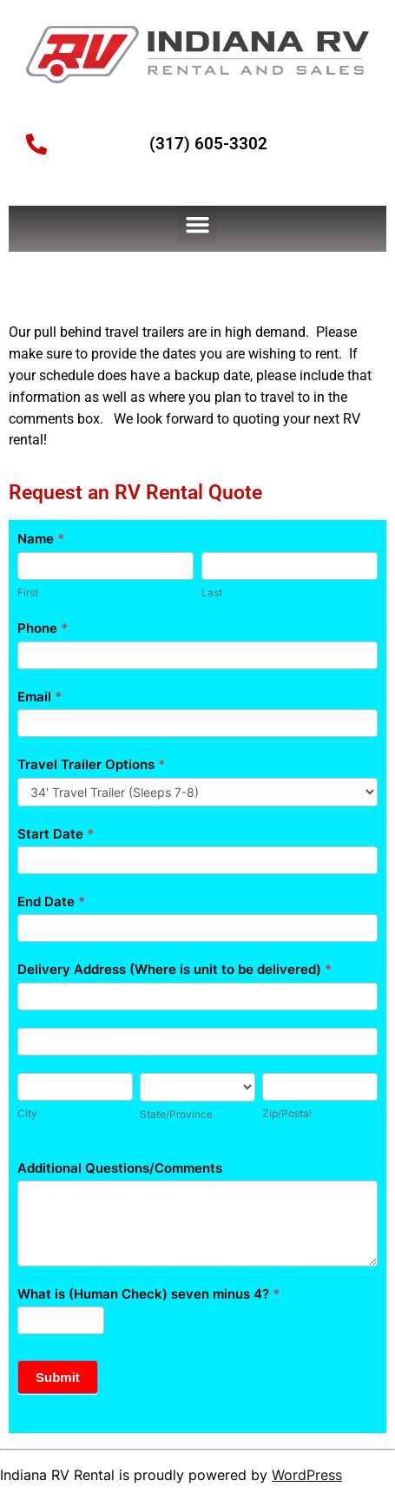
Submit (58, 1377)
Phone (42, 628)
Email (39, 696)
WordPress (307, 1475)
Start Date (55, 834)
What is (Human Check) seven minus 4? (148, 1294)
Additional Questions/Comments (119, 1168)
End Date (51, 901)
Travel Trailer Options (91, 764)
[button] (198, 225)
